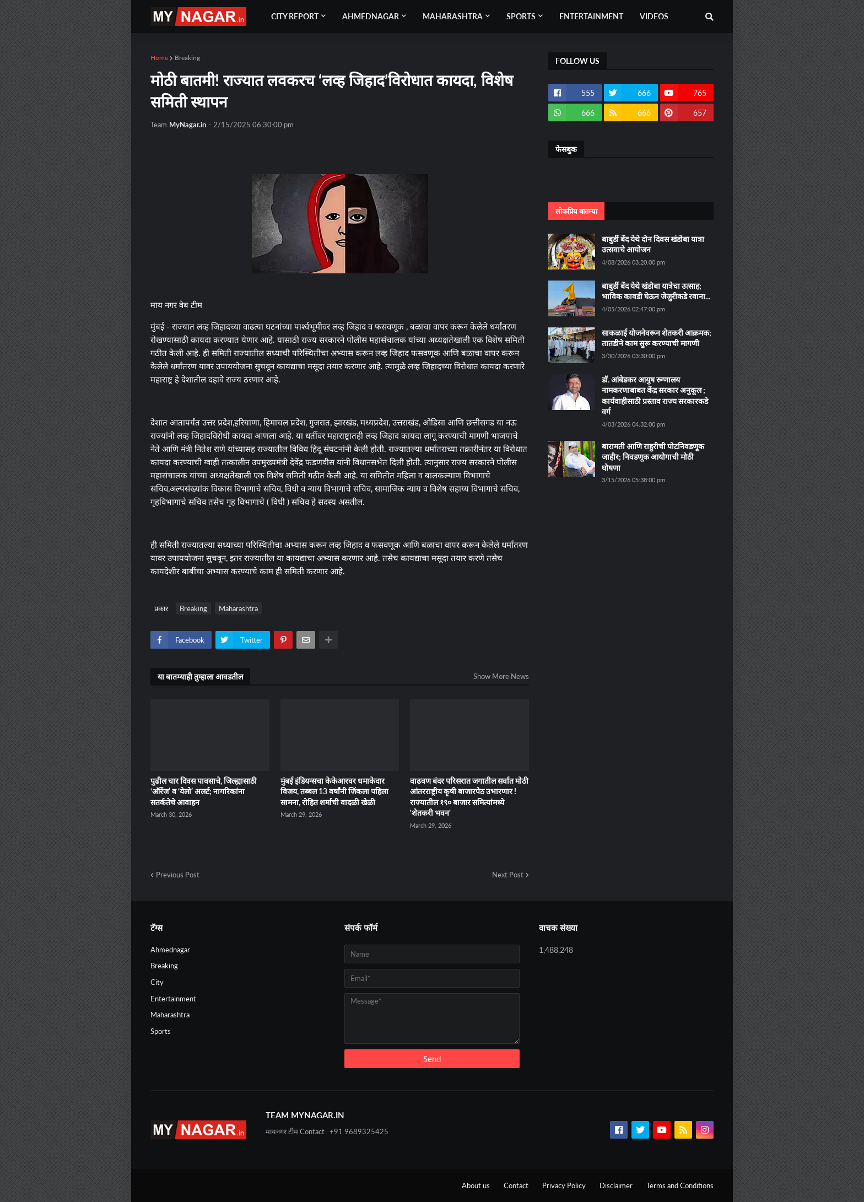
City (157, 982)
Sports (160, 1031)
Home (159, 57)
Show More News (501, 676)
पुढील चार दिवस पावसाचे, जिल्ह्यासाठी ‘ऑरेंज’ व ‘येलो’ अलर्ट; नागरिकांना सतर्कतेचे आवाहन (203, 791)
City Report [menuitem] (294, 16)
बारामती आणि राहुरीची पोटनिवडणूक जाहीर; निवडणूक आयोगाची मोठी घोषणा (653, 456)
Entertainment (173, 998)
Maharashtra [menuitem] (453, 16)
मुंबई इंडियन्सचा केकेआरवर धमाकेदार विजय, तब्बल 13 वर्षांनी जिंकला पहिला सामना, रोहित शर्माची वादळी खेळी (334, 791)
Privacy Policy (564, 1185)
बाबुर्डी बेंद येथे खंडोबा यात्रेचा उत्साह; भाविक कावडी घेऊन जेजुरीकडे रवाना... (656, 291)
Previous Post (177, 874)
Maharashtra (238, 608)
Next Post (507, 874)
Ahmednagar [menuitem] (370, 16)
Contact (516, 1185)
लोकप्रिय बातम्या (576, 211)
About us (476, 1185)
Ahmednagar (170, 949)
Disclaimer (616, 1185)
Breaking (187, 57)
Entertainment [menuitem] (591, 16)
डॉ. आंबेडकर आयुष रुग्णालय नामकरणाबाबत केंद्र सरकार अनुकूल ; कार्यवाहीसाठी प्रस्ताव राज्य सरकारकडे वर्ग (655, 396)
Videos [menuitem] (654, 16)
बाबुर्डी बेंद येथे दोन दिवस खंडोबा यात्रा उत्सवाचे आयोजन (653, 244)
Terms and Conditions (680, 1185)
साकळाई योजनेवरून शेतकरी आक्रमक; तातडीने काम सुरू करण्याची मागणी (656, 338)
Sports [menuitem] (521, 16)
